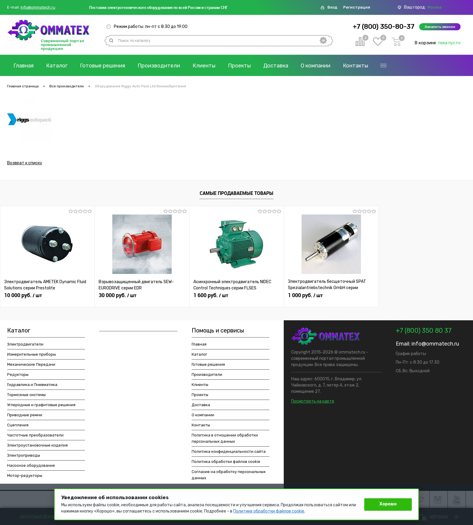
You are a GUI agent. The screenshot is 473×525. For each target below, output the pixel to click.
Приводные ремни (24, 415)
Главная (23, 65)
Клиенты (204, 65)
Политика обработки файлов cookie (226, 461)
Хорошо (388, 504)
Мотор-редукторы (24, 475)
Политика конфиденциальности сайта (229, 451)
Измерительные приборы (31, 354)
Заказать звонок (440, 27)
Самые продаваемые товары (236, 193)
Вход (332, 7)
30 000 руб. (117, 295)
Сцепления (18, 425)
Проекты (239, 65)
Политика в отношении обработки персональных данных (225, 438)
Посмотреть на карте (312, 401)
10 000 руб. (23, 295)
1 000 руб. (305, 295)
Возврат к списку (24, 162)
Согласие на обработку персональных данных (229, 474)
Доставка (275, 65)
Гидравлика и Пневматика (32, 384)
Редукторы (18, 374)
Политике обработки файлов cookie (268, 511)
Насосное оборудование (31, 465)
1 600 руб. (210, 295)
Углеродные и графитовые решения (41, 405)
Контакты (355, 65)
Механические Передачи (31, 364)
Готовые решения (102, 65)
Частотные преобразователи (35, 435)
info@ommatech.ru (38, 7)
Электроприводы (23, 455)
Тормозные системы (26, 394)
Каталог (56, 65)
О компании (315, 65)
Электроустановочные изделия (37, 445)
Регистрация (356, 7)
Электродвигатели (25, 344)
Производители (159, 65)
